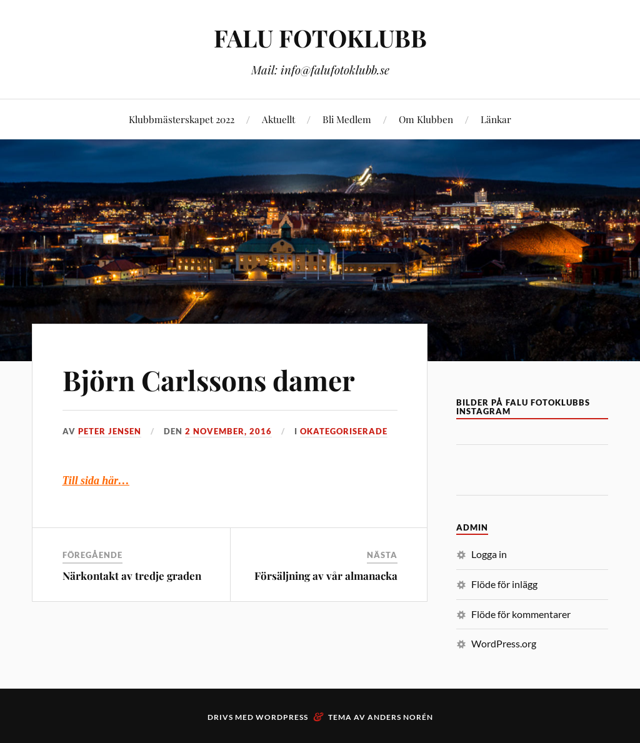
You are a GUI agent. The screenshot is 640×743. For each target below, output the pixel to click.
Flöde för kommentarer (521, 614)
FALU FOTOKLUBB (320, 38)
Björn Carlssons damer (208, 379)
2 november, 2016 (228, 431)
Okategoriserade (344, 431)
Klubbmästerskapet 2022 (181, 119)
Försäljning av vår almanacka (326, 575)
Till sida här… (95, 480)
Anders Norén (400, 717)
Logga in (489, 554)
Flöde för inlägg (504, 584)
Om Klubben (426, 119)
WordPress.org (503, 643)
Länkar (496, 119)
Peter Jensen (109, 431)
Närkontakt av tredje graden (131, 575)
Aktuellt (278, 119)
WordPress (282, 717)
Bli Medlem (346, 119)
